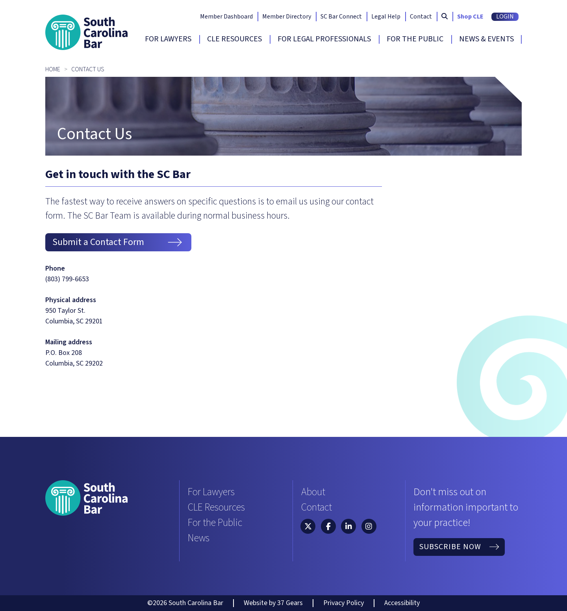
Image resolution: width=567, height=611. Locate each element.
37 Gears (290, 603)
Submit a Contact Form (118, 242)
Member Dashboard (226, 16)
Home (52, 69)
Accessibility (402, 603)
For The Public (415, 39)
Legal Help (385, 16)
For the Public (215, 522)
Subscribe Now (459, 546)
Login (505, 17)
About (313, 492)
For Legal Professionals (324, 39)
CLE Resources (234, 39)
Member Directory (286, 16)
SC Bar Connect (341, 16)
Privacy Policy (343, 603)
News (198, 538)
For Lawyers (168, 39)
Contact (421, 16)
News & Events (486, 39)
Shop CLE (470, 16)
